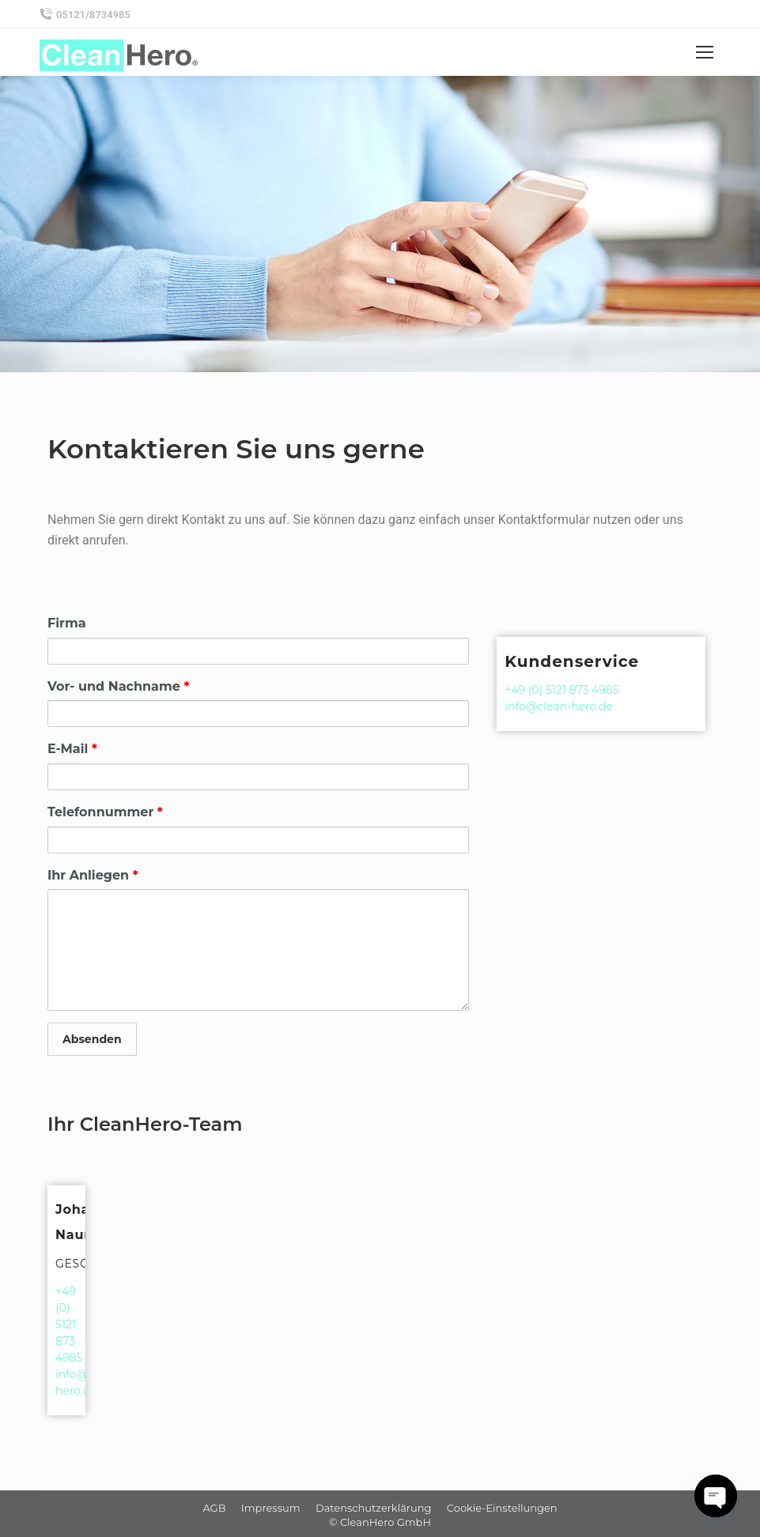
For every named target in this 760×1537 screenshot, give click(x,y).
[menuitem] (213, 1508)
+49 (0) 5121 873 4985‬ (69, 1324)
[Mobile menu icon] (704, 52)
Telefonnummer (105, 811)
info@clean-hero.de (559, 706)
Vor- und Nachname (118, 686)
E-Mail (72, 748)
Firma (66, 623)
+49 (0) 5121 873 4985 (561, 690)
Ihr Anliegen (92, 875)
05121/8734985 (85, 14)
